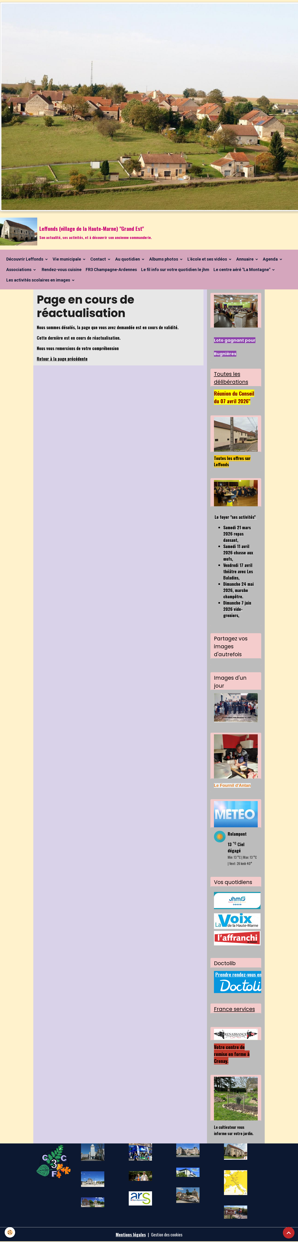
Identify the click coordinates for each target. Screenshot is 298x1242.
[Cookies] (10, 1232)
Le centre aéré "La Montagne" (242, 269)
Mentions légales (131, 1235)
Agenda (271, 259)
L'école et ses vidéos (207, 259)
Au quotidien (128, 259)
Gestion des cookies (166, 1235)
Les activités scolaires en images (38, 280)
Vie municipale (67, 259)
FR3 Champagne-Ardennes (111, 269)
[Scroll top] (289, 1233)
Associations (19, 269)
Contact (98, 259)
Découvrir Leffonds (25, 259)
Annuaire (245, 259)
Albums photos (164, 259)
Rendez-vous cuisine (61, 269)
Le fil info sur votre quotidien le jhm (175, 269)
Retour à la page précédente (62, 359)
